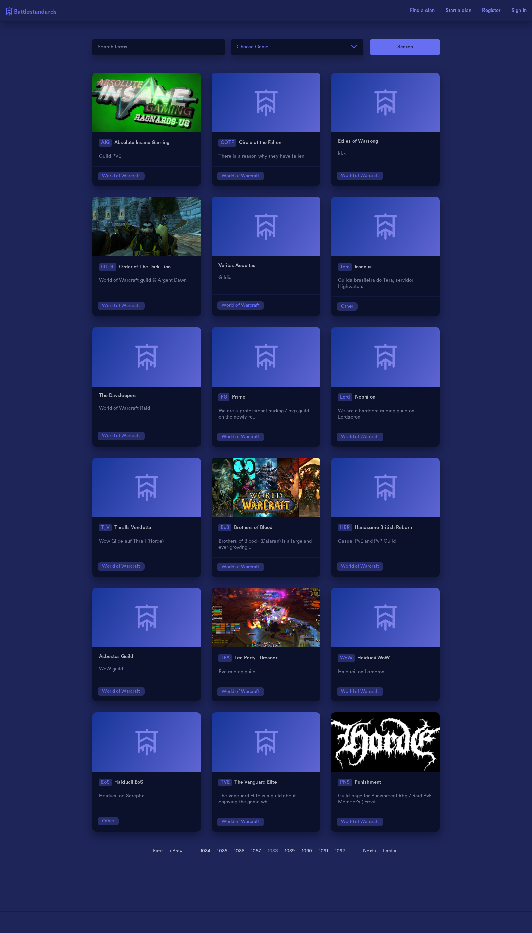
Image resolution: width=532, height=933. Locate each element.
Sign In (519, 10)
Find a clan (422, 10)
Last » (389, 850)
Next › (369, 850)
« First (156, 850)
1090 (307, 850)
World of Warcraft (121, 176)
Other (347, 306)
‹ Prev (176, 850)
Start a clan (458, 10)
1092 (340, 850)
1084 (205, 850)
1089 (290, 850)
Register (491, 10)
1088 (273, 850)
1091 (323, 850)
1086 (239, 850)
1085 (222, 850)
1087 (256, 850)
